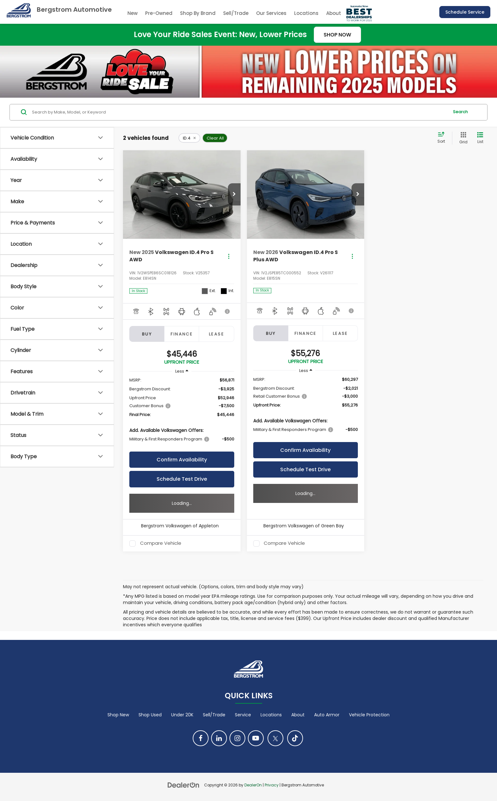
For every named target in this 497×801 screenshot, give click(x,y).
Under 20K (182, 715)
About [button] (333, 13)
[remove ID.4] (189, 138)
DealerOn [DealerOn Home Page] (253, 785)
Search (460, 112)
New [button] (132, 13)
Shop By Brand (198, 13)
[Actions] (228, 256)
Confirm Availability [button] (182, 459)
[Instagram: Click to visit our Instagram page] (237, 738)
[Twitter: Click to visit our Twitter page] (275, 738)
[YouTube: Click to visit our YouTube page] (256, 738)
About (298, 715)
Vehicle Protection (369, 715)
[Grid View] (462, 138)
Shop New (118, 715)
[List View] (480, 138)
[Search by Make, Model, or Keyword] (239, 112)
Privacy (272, 785)
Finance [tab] (182, 334)
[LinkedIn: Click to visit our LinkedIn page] (219, 738)
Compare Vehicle (160, 543)
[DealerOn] (183, 785)
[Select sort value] (443, 138)
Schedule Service (464, 12)
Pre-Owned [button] (158, 13)
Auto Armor (326, 715)
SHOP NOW (337, 34)
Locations (306, 13)
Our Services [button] (271, 13)
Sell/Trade (235, 13)
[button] (234, 194)
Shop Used (150, 715)
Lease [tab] (216, 334)
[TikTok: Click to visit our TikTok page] (295, 738)
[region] (181, 412)
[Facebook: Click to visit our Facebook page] (200, 738)
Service (243, 715)
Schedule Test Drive (182, 479)
